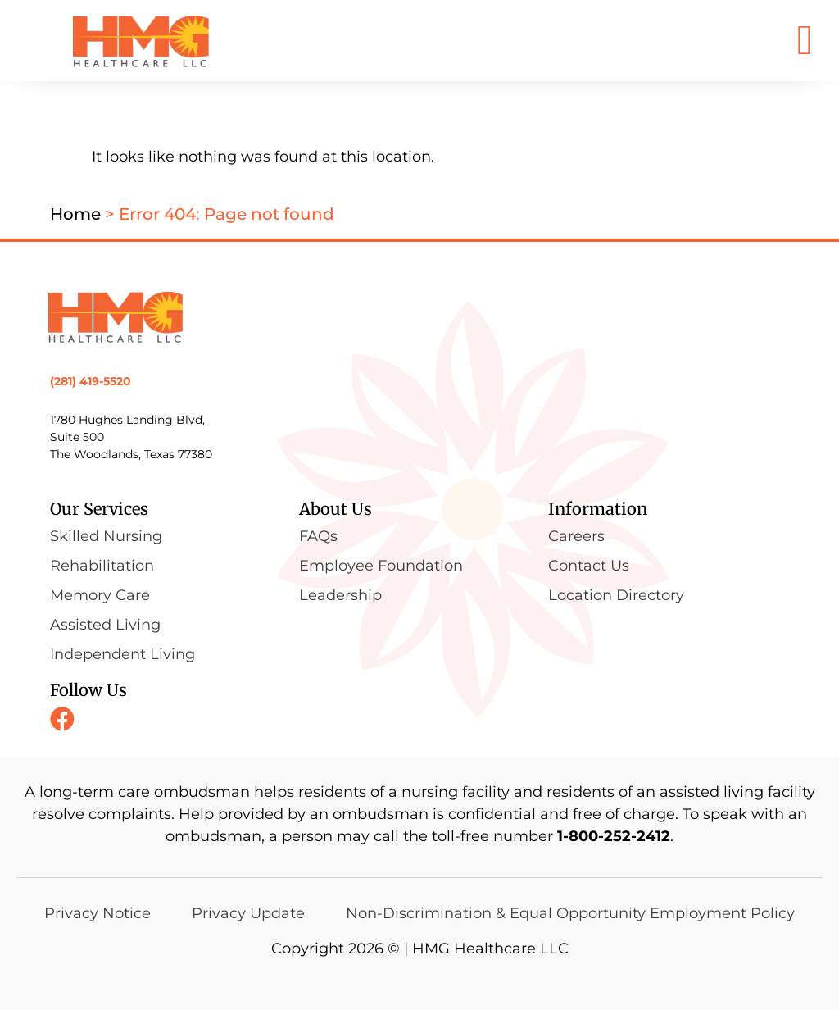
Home (75, 214)
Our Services (99, 508)
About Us (335, 508)
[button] (805, 40)
